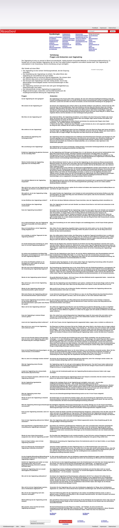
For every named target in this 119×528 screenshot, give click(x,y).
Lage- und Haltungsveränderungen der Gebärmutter (55, 47)
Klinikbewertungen (8, 526)
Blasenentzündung (93, 38)
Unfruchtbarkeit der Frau (81, 41)
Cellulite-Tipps (92, 41)
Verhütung (78, 43)
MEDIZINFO (8, 31)
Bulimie (90, 40)
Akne (90, 37)
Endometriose (65, 43)
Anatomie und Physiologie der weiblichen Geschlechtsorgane (55, 39)
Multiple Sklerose (93, 49)
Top (51, 510)
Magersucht (91, 47)
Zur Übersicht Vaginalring (53, 514)
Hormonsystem (79, 34)
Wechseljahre (79, 44)
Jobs (17, 526)
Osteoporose (92, 50)
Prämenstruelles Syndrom (82, 35)
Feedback (95, 28)
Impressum (103, 28)
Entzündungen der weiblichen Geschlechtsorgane (67, 46)
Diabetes (91, 43)
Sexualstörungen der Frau (82, 37)
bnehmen (93, 35)
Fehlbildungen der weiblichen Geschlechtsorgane (53, 43)
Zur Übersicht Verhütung (86, 514)
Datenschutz (112, 28)
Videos (23, 526)
